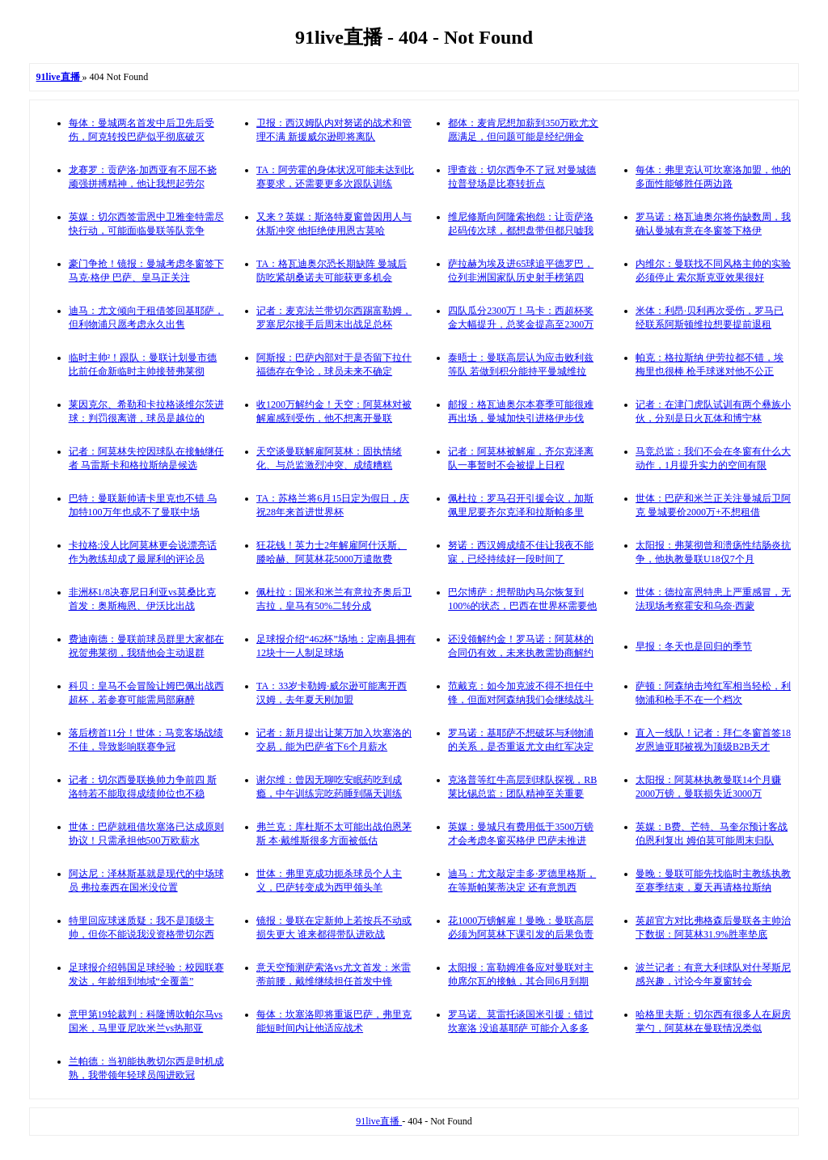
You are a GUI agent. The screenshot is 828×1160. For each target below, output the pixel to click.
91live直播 (379, 1121)
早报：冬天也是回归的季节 (694, 646)
